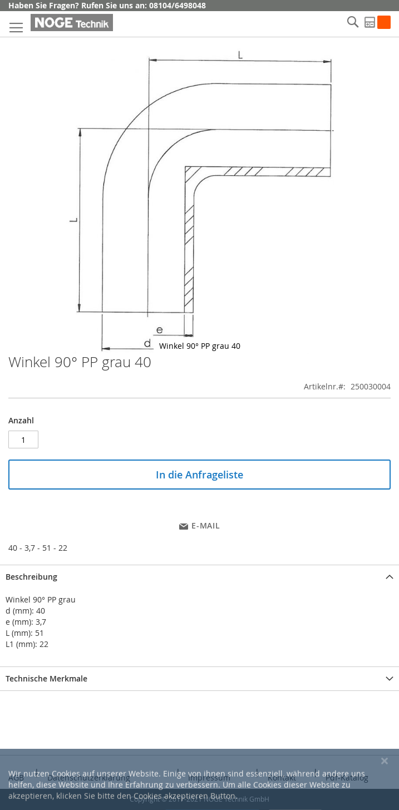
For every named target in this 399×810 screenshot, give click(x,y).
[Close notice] (384, 792)
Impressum (209, 777)
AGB (16, 777)
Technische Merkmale (46, 678)
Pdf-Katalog (347, 777)
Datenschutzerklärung (88, 777)
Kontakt (282, 777)
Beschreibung (31, 576)
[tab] (199, 577)
